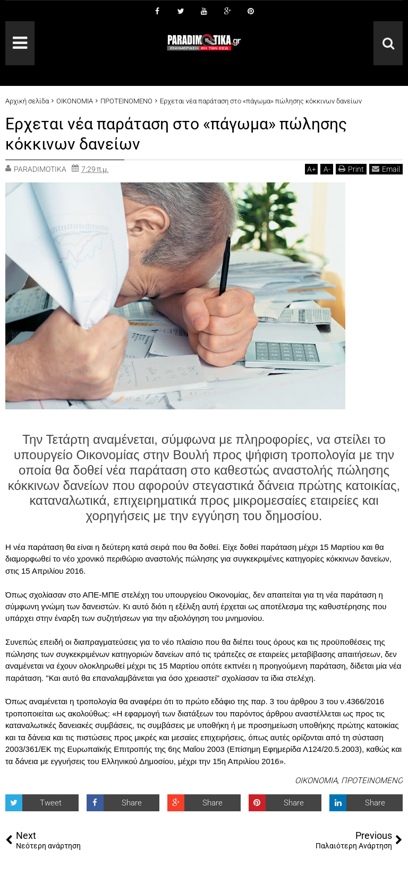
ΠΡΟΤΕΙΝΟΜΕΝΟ (372, 780)
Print (351, 169)
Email (386, 169)
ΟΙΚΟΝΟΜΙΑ (316, 780)
